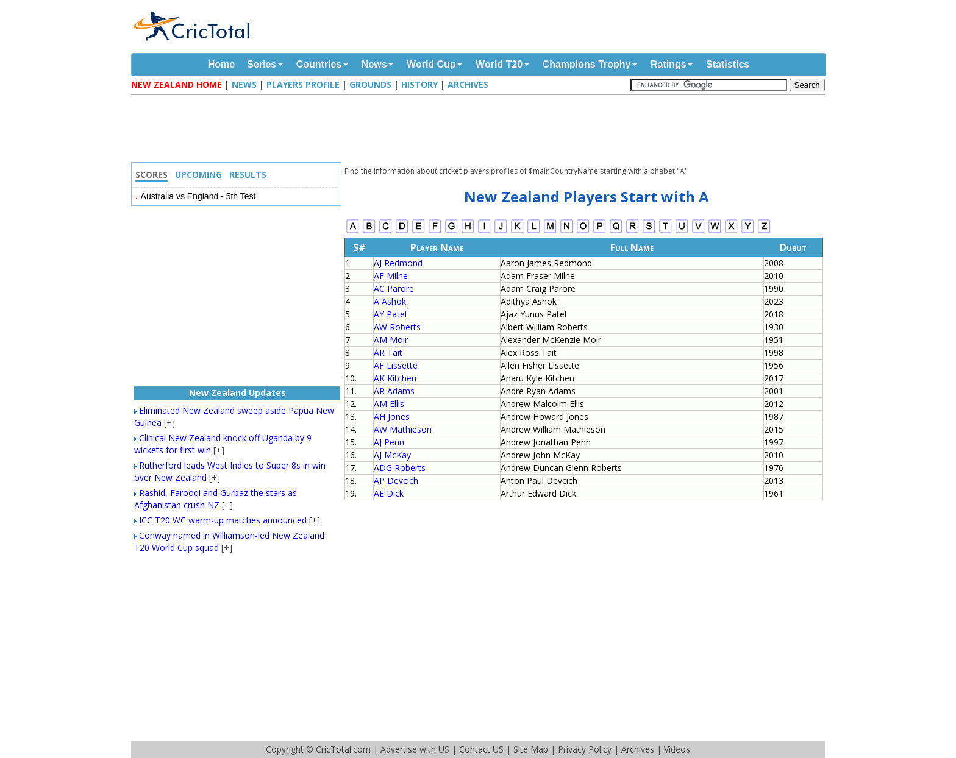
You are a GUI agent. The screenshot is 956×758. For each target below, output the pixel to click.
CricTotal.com (343, 749)
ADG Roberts (400, 467)
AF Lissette (396, 365)
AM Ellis (389, 403)
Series (261, 64)
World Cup (431, 64)
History (419, 84)
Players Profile (303, 84)
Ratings (669, 64)
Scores (151, 174)
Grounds (370, 84)
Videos (677, 749)
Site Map (530, 749)
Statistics (727, 64)
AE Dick (389, 493)
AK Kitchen (395, 378)
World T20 (499, 64)
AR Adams (394, 391)
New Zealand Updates (237, 392)
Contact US (481, 749)
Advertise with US (414, 749)
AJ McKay (392, 455)
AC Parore (394, 288)
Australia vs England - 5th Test (198, 196)
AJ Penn (389, 442)
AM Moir (391, 339)
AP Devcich (396, 480)
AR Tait (388, 352)
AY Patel (390, 314)
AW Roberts (397, 327)
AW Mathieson (403, 429)
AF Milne (391, 276)
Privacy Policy (585, 749)
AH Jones (392, 416)
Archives (468, 84)
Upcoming (198, 174)
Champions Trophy (587, 64)
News (374, 64)
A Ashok (390, 301)
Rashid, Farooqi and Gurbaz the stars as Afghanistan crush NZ (215, 499)
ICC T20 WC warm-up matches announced (223, 520)
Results (247, 174)
